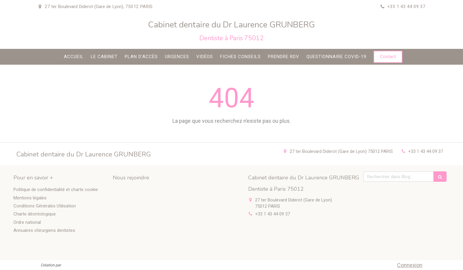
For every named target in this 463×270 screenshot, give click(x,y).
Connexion (409, 265)
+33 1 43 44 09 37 (425, 151)
